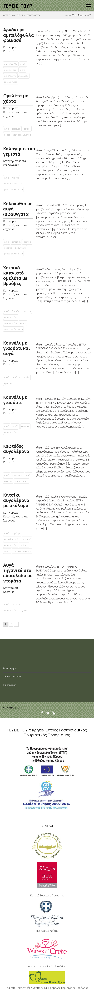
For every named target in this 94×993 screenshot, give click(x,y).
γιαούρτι (16, 377)
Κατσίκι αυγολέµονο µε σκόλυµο (16, 500)
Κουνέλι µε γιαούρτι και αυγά (16, 348)
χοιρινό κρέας (10, 323)
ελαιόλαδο (23, 75)
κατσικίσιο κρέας (12, 539)
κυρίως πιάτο (10, 81)
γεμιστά (15, 177)
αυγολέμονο (10, 75)
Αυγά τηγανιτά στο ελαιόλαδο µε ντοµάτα (17, 573)
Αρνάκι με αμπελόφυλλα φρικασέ (18, 35)
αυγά (22, 69)
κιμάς (28, 475)
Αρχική (68, 15)
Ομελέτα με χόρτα (15, 98)
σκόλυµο (24, 545)
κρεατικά (16, 128)
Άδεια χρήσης (10, 668)
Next (16, 624)
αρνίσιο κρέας (11, 69)
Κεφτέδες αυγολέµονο (16, 448)
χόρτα (7, 134)
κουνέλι (26, 377)
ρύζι (22, 183)
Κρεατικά (8, 51)
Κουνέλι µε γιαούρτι (15, 399)
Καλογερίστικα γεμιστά (19, 151)
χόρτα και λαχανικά (22, 134)
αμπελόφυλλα (11, 64)
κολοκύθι (16, 241)
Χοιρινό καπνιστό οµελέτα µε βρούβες (15, 275)
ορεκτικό (26, 128)
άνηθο (23, 64)
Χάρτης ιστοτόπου (12, 676)
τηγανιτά (24, 610)
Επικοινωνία (9, 684)
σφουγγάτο (20, 247)
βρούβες (16, 311)
